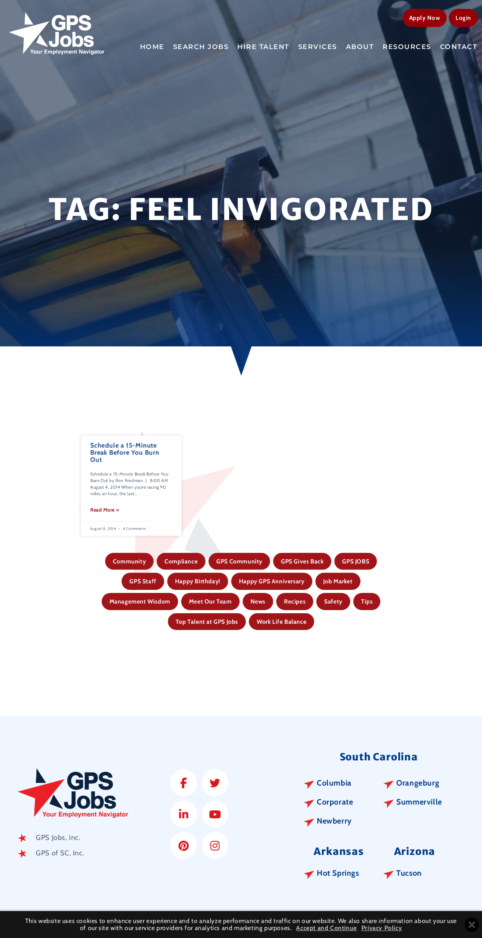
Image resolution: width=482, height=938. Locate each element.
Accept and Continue (326, 928)
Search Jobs (201, 45)
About (360, 45)
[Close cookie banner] (472, 925)
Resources (407, 45)
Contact (459, 45)
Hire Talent (263, 45)
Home (152, 45)
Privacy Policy (381, 928)
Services (317, 45)
